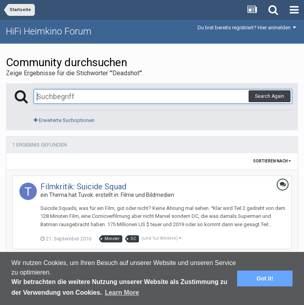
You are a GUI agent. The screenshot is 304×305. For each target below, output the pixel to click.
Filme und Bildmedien (147, 195)
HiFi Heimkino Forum (48, 31)
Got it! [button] (264, 278)
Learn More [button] (122, 292)
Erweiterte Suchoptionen (64, 120)
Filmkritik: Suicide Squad (83, 186)
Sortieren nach (272, 161)
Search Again (269, 96)
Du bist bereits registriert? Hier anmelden (247, 27)
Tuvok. (86, 195)
